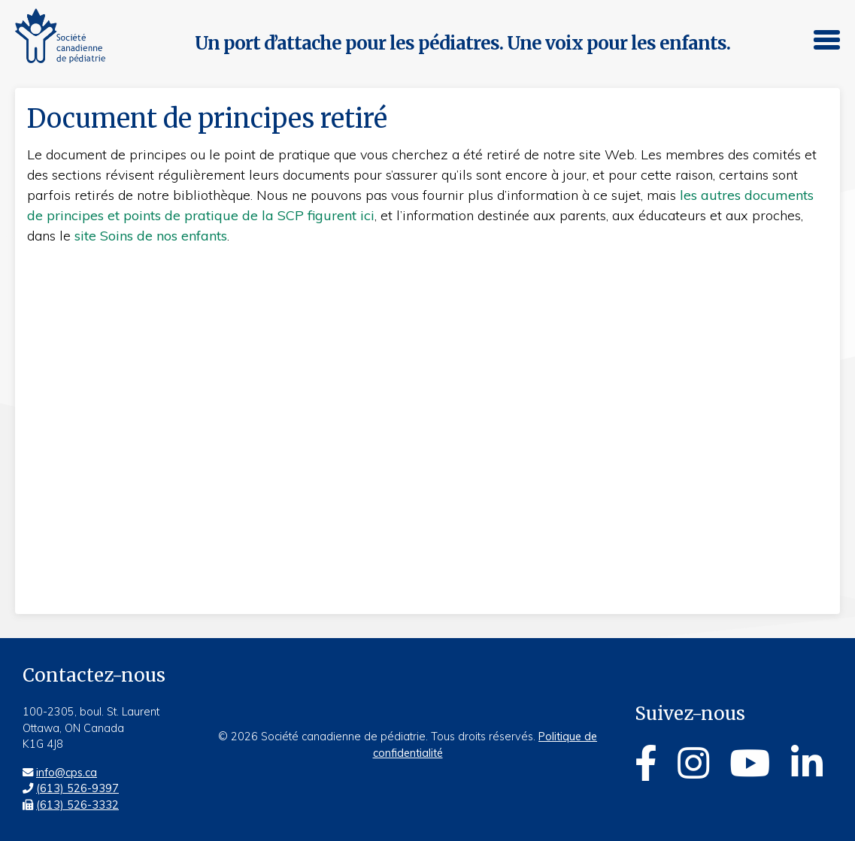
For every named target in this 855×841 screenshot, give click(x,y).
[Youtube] (749, 765)
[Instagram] (693, 765)
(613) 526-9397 (77, 788)
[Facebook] (646, 765)
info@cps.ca (66, 772)
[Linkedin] (807, 765)
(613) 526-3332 (77, 805)
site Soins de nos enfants (150, 235)
